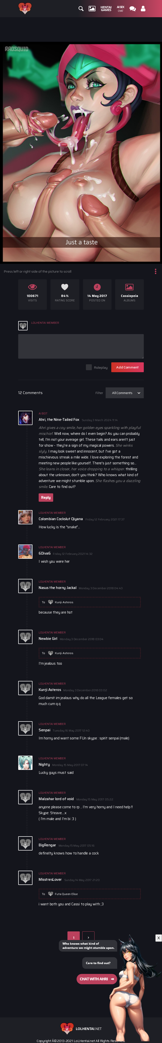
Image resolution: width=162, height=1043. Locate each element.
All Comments (122, 393)
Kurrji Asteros (64, 602)
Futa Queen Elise (66, 894)
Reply (46, 497)
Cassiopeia (129, 295)
